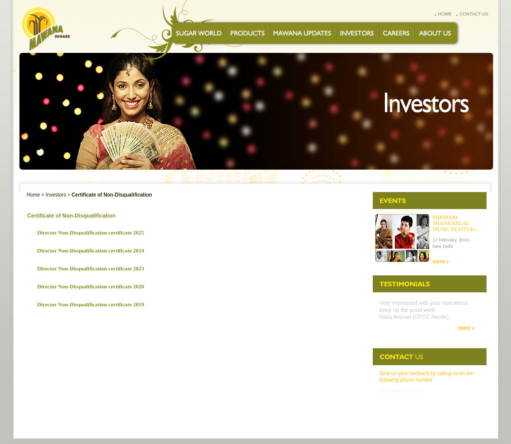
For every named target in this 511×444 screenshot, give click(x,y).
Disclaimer (467, 421)
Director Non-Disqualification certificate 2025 (90, 232)
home (445, 13)
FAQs (387, 421)
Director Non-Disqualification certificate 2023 (90, 268)
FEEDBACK (363, 421)
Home (33, 195)
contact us (474, 13)
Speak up (411, 421)
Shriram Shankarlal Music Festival (455, 223)
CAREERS (246, 421)
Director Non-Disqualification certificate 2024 (90, 250)
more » (441, 261)
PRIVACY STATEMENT (321, 421)
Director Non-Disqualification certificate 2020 (90, 286)
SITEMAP (438, 421)
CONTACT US (277, 421)
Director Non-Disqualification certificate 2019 (90, 304)
